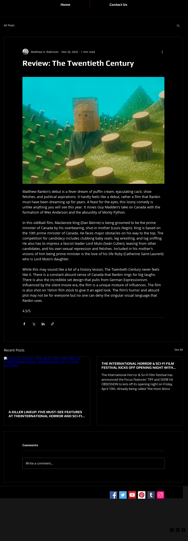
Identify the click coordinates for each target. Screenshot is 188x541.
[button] (178, 25)
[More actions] (162, 51)
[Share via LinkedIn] (43, 324)
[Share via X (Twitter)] (33, 324)
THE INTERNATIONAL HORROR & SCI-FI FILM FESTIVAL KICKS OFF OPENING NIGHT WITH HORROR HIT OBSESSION (137, 365)
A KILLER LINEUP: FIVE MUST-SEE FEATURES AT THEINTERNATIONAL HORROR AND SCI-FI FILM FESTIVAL (45, 414)
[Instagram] (160, 495)
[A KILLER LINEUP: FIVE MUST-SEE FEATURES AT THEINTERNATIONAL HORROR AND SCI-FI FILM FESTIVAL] (47, 381)
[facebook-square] (183, 530)
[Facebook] (113, 495)
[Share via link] (52, 324)
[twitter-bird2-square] (178, 530)
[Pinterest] (141, 495)
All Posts (9, 25)
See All (178, 349)
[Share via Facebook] (24, 324)
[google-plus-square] (172, 530)
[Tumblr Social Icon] (151, 495)
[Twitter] (123, 495)
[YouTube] (132, 495)
